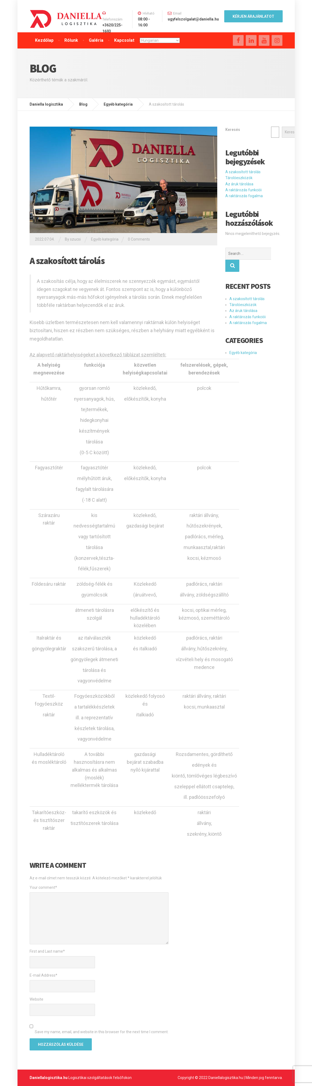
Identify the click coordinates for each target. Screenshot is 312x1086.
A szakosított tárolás (243, 172)
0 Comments (139, 239)
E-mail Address (43, 975)
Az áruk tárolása (239, 184)
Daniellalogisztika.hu (49, 1077)
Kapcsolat (124, 40)
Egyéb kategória (104, 239)
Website (36, 999)
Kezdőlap (44, 40)
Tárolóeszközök (239, 178)
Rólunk (71, 40)
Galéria (96, 40)
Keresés (232, 129)
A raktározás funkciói (243, 190)
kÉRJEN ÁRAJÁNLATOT (253, 16)
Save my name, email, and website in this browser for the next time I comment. (102, 1032)
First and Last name (47, 951)
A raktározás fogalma (244, 196)
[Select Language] (160, 40)
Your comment (43, 887)
